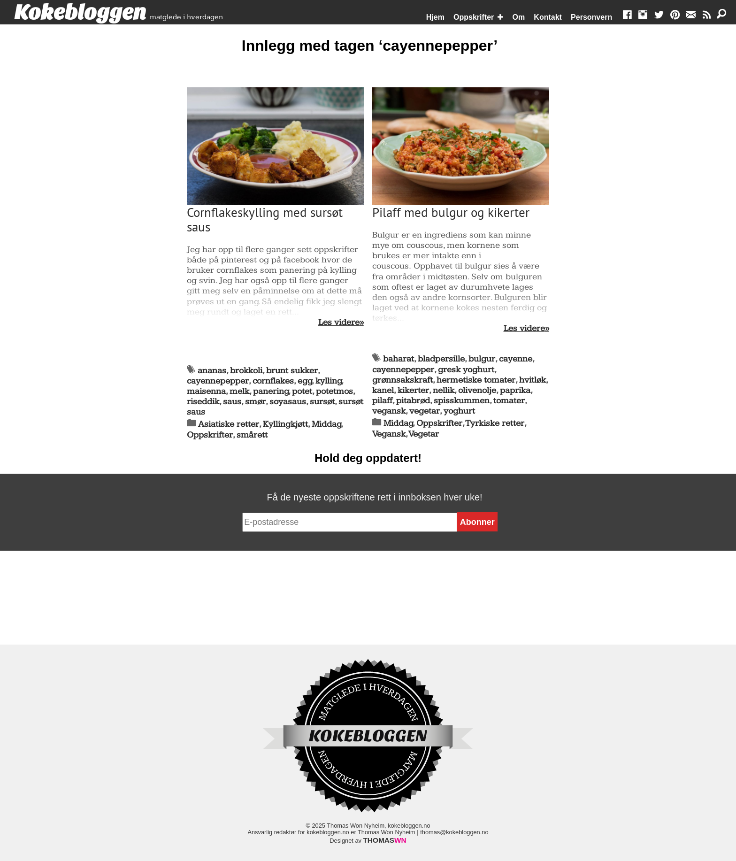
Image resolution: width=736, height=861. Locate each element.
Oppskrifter (473, 17)
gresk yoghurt (466, 369)
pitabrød (413, 400)
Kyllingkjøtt (285, 424)
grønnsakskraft (402, 380)
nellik (443, 390)
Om (519, 17)
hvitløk (532, 380)
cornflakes (273, 381)
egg (305, 381)
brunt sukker (292, 370)
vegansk (389, 411)
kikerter (413, 390)
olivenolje (477, 390)
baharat (398, 359)
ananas (212, 370)
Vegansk (389, 434)
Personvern (591, 17)
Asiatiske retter (228, 424)
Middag (326, 424)
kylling (328, 381)
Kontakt (548, 17)
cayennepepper (218, 381)
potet (302, 391)
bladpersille (441, 359)
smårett (252, 435)
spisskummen (462, 400)
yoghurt (459, 411)
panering (271, 391)
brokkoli (246, 370)
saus (232, 401)
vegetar (424, 411)
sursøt (322, 401)
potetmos (334, 391)
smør (255, 401)
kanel (383, 390)
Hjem (435, 17)
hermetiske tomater (476, 380)
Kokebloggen (80, 12)
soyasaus (287, 401)
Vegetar (424, 434)
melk (239, 391)
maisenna (206, 391)
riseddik (203, 401)
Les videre (339, 322)
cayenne (515, 359)
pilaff (382, 400)
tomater (509, 400)
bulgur (481, 359)
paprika (515, 390)
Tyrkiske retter (495, 423)
